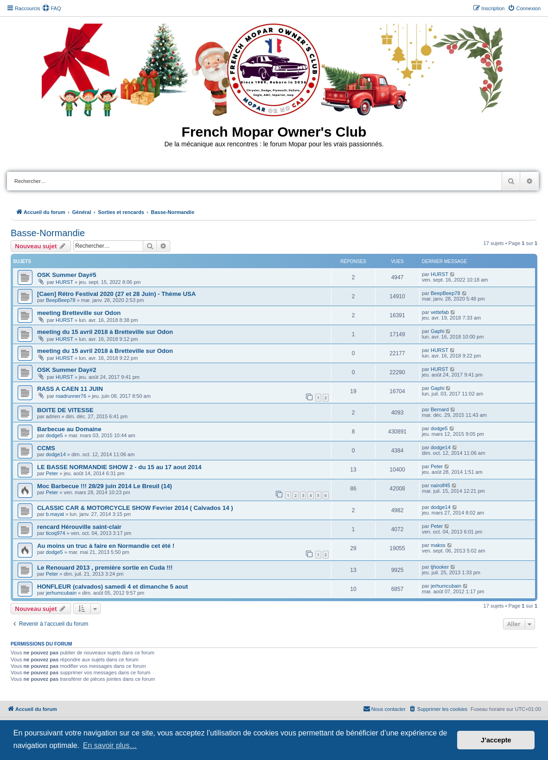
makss (438, 545)
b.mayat (55, 514)
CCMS (46, 448)
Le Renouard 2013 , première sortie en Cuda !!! (104, 567)
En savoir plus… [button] (110, 745)
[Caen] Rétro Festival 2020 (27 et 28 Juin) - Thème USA (116, 293)
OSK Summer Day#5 (66, 274)
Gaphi (437, 331)
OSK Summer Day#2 (66, 369)
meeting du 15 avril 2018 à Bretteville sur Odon (105, 331)
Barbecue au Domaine (69, 429)
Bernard (440, 409)
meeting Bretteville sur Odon (79, 312)
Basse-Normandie (48, 233)
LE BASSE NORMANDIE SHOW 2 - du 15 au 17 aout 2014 (119, 467)
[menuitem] (51, 8)
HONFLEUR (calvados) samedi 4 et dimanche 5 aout (112, 586)
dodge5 (54, 435)
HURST (64, 282)
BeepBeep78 (61, 300)
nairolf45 (440, 485)
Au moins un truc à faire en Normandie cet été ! (105, 545)
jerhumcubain (61, 593)
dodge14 (56, 454)
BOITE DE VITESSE (65, 410)
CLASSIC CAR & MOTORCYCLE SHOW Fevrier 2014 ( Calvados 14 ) (135, 507)
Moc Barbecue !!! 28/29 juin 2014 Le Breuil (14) (104, 486)
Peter (52, 473)
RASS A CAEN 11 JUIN (70, 388)
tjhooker (440, 567)
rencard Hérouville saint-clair (79, 526)
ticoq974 (55, 533)
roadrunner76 (71, 396)
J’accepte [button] (496, 740)
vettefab (440, 312)
